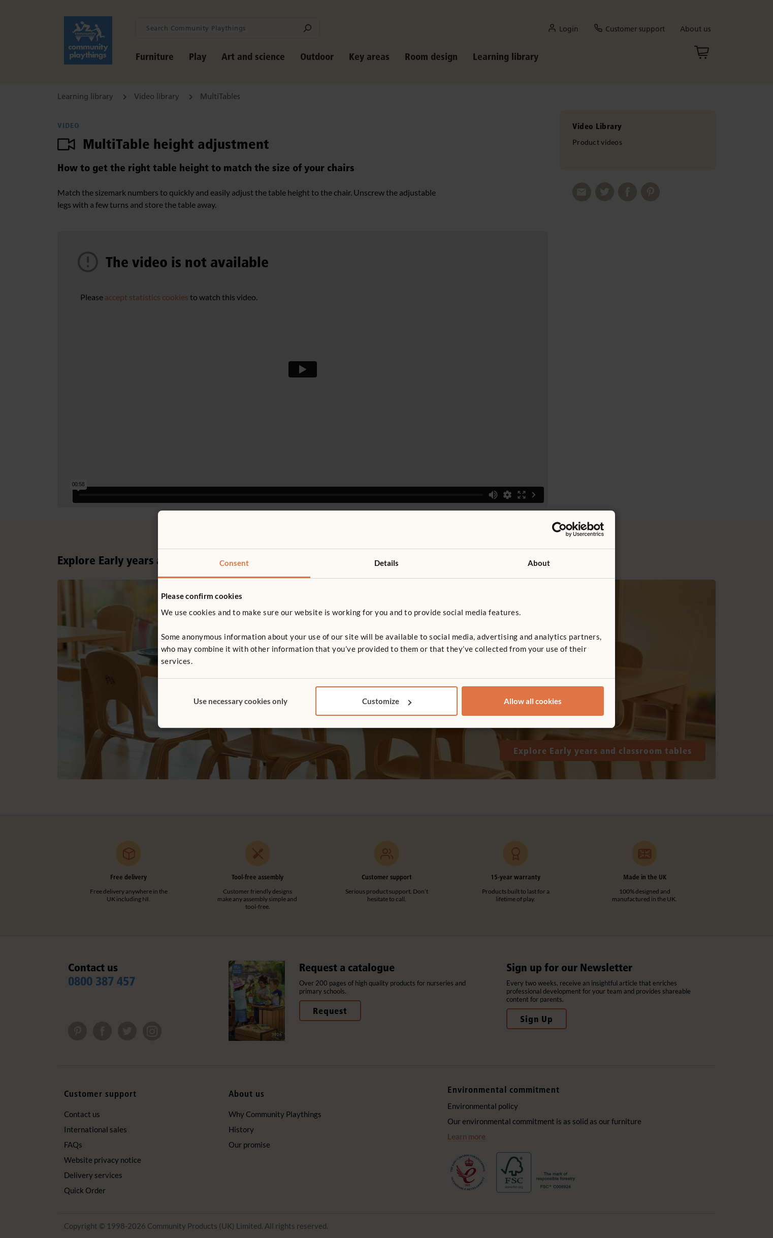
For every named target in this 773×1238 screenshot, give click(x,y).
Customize (386, 701)
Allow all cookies (533, 701)
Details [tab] (386, 562)
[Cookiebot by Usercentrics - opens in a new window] (559, 529)
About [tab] (539, 562)
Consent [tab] (234, 562)
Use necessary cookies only (240, 701)
